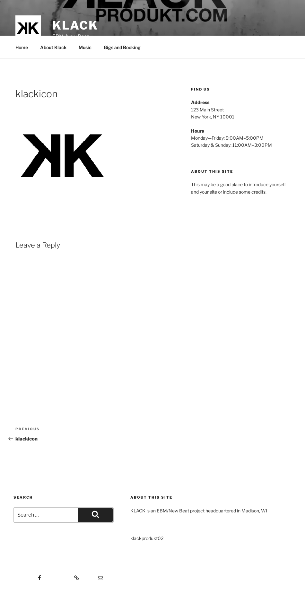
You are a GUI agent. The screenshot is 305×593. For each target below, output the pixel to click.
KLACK (75, 25)
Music (85, 47)
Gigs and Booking (122, 47)
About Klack (53, 47)
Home (21, 47)
